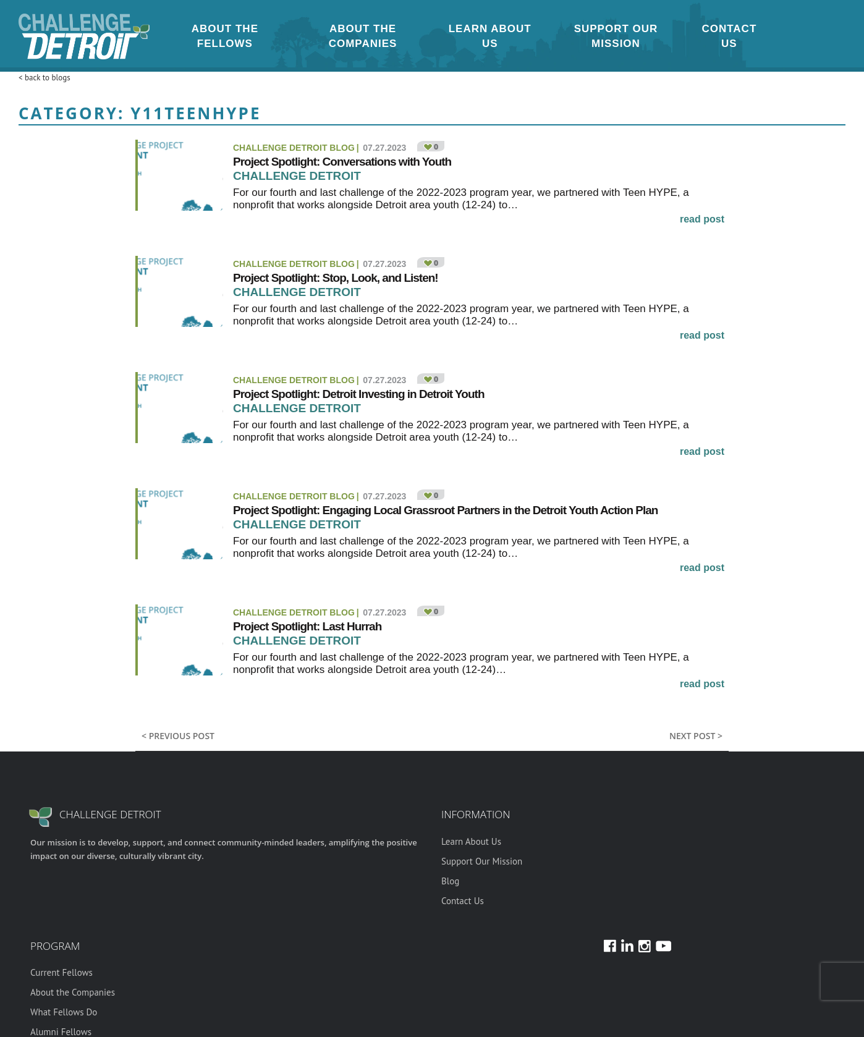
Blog (450, 881)
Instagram (779, 36)
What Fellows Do (63, 1012)
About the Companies (363, 36)
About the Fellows (225, 36)
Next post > (695, 736)
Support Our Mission (616, 36)
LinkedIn (809, 36)
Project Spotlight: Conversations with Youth (342, 161)
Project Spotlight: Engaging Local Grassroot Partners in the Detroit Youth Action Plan (445, 510)
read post (702, 219)
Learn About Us (490, 36)
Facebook (794, 36)
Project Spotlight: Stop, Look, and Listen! (335, 277)
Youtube (823, 36)
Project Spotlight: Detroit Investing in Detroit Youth (360, 393)
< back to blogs (44, 77)
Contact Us (728, 36)
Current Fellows (61, 972)
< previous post (178, 736)
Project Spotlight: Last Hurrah (307, 626)
